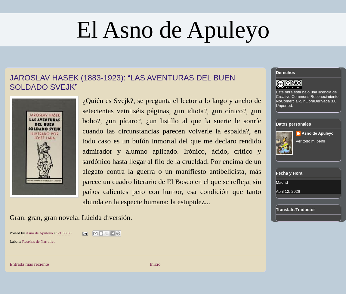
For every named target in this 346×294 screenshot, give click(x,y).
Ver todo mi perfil (310, 141)
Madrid (282, 182)
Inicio (155, 264)
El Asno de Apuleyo (173, 29)
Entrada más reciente (29, 264)
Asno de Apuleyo (318, 133)
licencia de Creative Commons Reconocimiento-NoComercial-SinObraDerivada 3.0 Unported (308, 99)
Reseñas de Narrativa (38, 241)
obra (289, 92)
